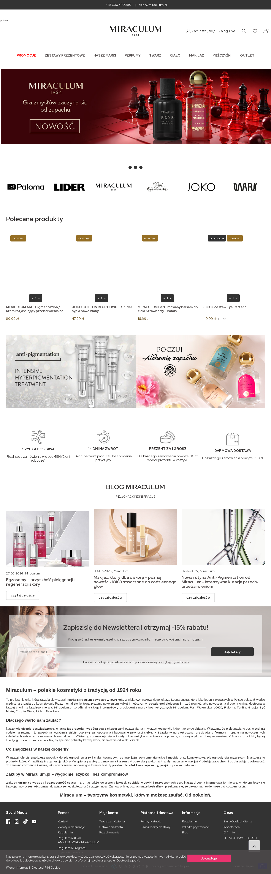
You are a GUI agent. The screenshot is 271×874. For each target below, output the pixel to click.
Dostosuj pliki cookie (46, 867)
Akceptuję (209, 858)
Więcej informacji (18, 867)
